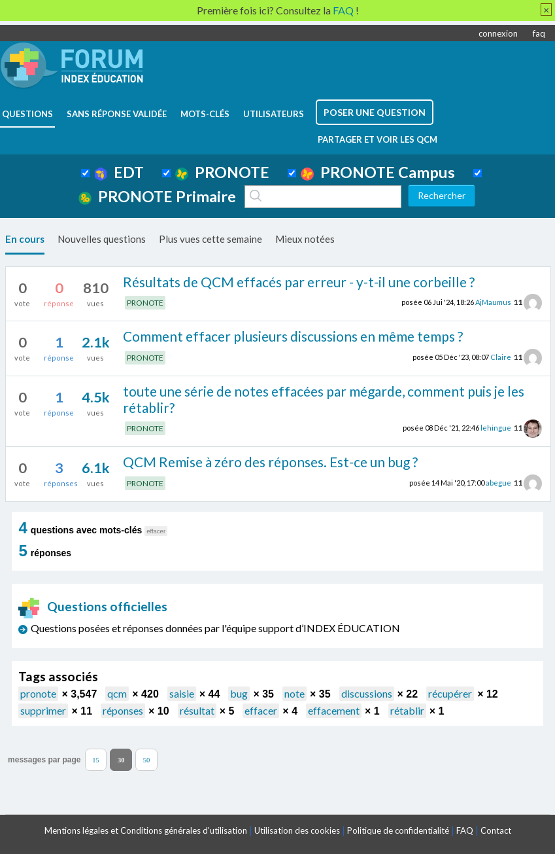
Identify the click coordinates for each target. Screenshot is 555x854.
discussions (366, 693)
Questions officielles (92, 606)
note (294, 693)
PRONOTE (222, 172)
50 (146, 760)
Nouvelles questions (102, 239)
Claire (500, 357)
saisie (181, 693)
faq (539, 33)
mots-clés (204, 114)
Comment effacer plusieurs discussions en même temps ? (293, 336)
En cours (24, 239)
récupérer (450, 693)
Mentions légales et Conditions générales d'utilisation (145, 830)
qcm (117, 693)
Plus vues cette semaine (210, 239)
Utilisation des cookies (297, 830)
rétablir (407, 710)
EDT (119, 172)
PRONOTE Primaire (157, 196)
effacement (334, 710)
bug (239, 693)
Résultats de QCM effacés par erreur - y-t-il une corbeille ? (299, 282)
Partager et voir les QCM (377, 139)
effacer (260, 710)
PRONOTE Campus (378, 172)
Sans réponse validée (117, 114)
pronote (38, 693)
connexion (498, 33)
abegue (498, 482)
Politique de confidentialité (398, 830)
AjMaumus (493, 302)
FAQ (464, 830)
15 (95, 760)
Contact (495, 830)
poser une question (375, 112)
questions (27, 114)
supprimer (43, 710)
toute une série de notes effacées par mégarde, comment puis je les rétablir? (323, 399)
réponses (123, 710)
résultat (197, 710)
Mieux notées (305, 239)
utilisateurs (273, 114)
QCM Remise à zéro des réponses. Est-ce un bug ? (270, 462)
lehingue (495, 427)
